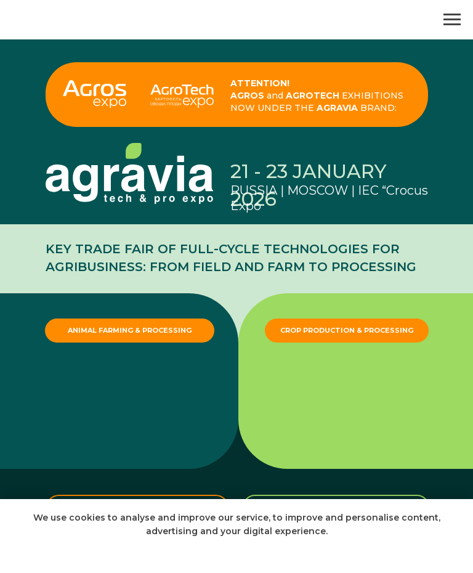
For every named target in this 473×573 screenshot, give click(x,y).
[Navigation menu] (452, 20)
